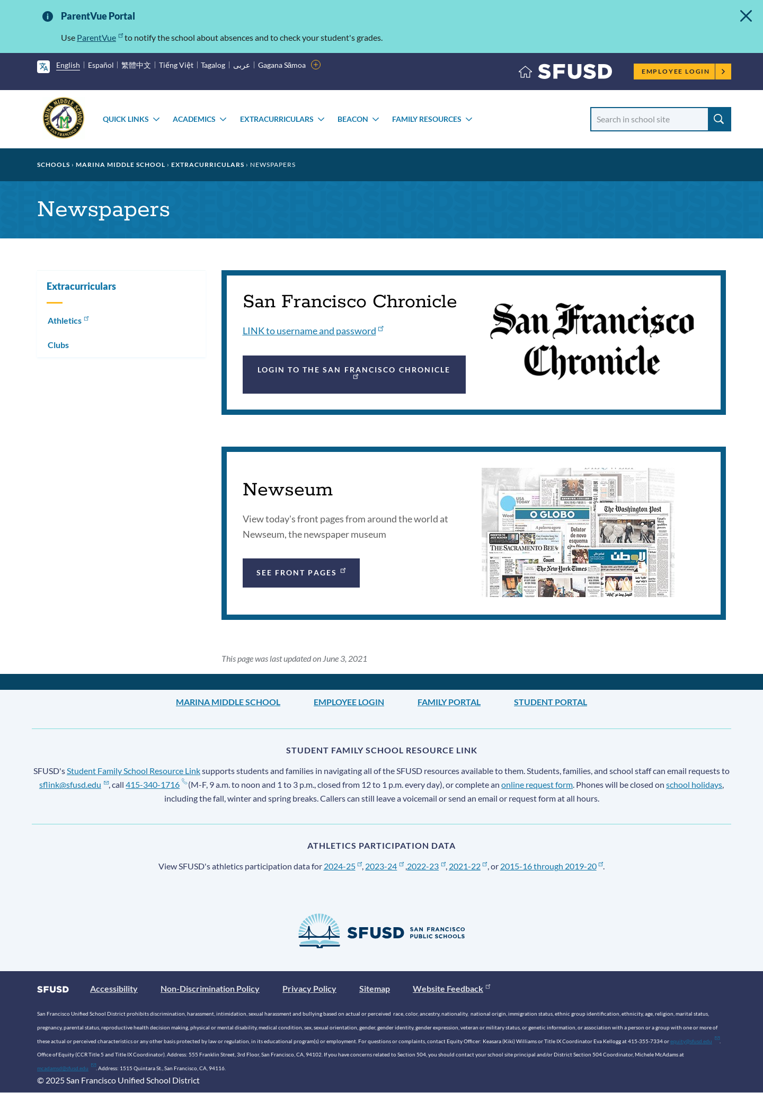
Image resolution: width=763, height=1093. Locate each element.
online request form (537, 784)
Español (101, 64)
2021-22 (468, 866)
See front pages (302, 571)
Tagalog (213, 64)
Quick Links (126, 118)
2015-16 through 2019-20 (552, 866)
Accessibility (114, 988)
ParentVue (100, 37)
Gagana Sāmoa (282, 64)
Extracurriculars (277, 118)
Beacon (353, 118)
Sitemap (374, 988)
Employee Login (684, 71)
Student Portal (550, 702)
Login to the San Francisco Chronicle (354, 372)
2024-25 (343, 866)
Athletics (69, 319)
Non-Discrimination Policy (210, 988)
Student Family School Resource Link (133, 771)
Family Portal (449, 702)
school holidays (694, 784)
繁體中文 (136, 64)
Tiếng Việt (176, 64)
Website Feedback (451, 988)
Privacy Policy (309, 988)
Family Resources (427, 118)
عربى (241, 64)
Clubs (58, 345)
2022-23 (426, 866)
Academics (194, 118)
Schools (53, 164)
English (68, 64)
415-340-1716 (156, 784)
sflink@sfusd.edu (74, 784)
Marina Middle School (120, 164)
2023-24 (384, 866)
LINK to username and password (313, 330)
